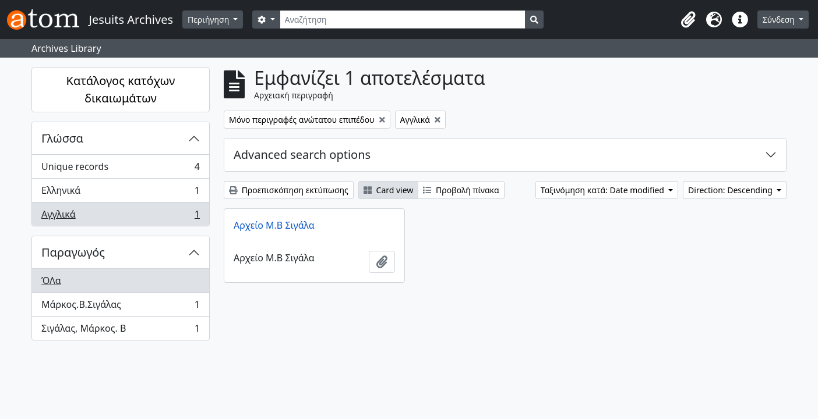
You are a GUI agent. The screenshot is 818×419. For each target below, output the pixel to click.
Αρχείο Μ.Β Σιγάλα (274, 225)
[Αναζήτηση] (403, 19)
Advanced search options (302, 154)
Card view (388, 190)
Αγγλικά (120, 216)
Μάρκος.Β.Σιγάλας (120, 307)
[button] (688, 20)
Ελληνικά (120, 193)
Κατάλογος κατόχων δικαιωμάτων (120, 89)
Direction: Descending (731, 190)
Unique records (120, 169)
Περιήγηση (209, 19)
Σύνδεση (780, 19)
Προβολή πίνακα (461, 190)
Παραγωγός (73, 252)
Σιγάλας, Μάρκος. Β (120, 330)
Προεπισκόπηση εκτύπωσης (288, 190)
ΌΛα (51, 280)
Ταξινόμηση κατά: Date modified (604, 190)
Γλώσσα (62, 138)
